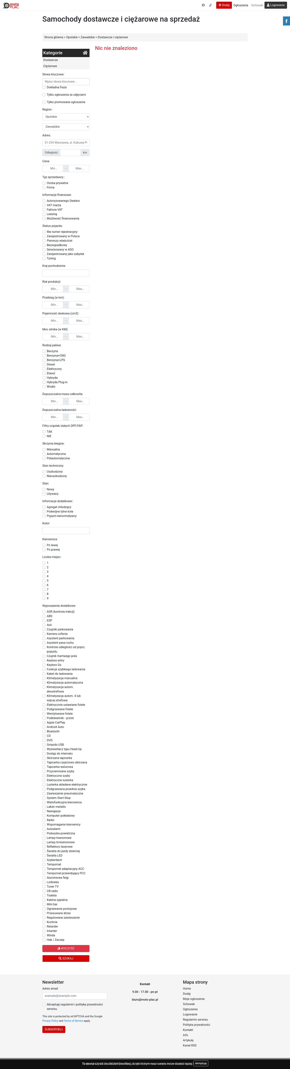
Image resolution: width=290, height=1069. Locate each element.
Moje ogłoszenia (194, 999)
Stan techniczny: (53, 465)
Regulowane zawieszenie (63, 917)
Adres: (46, 135)
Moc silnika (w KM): (55, 329)
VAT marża (54, 205)
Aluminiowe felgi (58, 877)
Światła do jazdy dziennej (63, 851)
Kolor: (46, 523)
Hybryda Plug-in (57, 382)
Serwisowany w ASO (60, 249)
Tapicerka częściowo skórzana (67, 762)
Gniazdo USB (55, 744)
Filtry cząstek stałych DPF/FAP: (62, 426)
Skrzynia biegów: (53, 443)
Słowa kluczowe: (53, 74)
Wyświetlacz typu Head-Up (64, 749)
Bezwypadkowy (57, 245)
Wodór (51, 386)
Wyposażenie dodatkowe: (59, 605)
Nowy (50, 489)
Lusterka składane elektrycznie (67, 784)
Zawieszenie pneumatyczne (65, 793)
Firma (50, 187)
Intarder (52, 931)
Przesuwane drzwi (59, 913)
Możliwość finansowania (63, 218)
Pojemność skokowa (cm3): (60, 313)
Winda (51, 935)
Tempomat (54, 864)
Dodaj (224, 5)
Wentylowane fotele (60, 713)
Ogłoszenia (240, 5)
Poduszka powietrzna (61, 833)
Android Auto (55, 727)
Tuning (51, 258)
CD (49, 736)
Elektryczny (54, 369)
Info (185, 1035)
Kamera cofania (57, 634)
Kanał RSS (189, 1045)
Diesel (51, 364)
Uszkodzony (55, 471)
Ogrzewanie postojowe (62, 908)
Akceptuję (201, 1063)
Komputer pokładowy (61, 815)
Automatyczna (56, 454)
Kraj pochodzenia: (54, 266)
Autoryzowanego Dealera (63, 200)
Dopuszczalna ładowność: (59, 410)
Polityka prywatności (196, 1025)
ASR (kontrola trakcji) (61, 611)
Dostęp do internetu (60, 753)
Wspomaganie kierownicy (63, 824)
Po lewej (52, 545)
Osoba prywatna (57, 183)
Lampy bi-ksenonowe (61, 842)
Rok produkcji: (51, 281)
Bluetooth (53, 731)
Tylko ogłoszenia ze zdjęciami (66, 94)
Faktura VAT (55, 209)
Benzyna (52, 351)
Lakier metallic (56, 806)
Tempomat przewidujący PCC (66, 873)
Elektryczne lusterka (60, 780)
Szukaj (66, 958)
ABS (49, 616)
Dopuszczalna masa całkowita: (62, 394)
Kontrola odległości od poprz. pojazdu (66, 649)
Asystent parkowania (60, 638)
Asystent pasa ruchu (60, 642)
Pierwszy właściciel (59, 240)
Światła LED (55, 855)
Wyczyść (66, 948)
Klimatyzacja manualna (62, 678)
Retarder (52, 926)
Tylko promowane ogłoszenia (66, 102)
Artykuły (188, 1040)
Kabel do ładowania (60, 673)
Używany (52, 494)
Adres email (50, 988)
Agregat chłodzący (59, 507)
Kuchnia (52, 922)
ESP (49, 620)
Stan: (45, 483)
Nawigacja (54, 811)
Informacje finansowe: (57, 195)
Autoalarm (53, 829)
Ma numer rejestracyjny (62, 232)
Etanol (51, 373)
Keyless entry (55, 660)
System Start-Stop (59, 798)
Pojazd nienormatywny (62, 516)
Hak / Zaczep (55, 940)
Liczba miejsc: (51, 557)
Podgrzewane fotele (60, 709)
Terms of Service (73, 1020)
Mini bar (52, 904)
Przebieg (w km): (53, 297)
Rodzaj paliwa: (51, 345)
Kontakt (188, 1030)
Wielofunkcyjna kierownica (64, 802)
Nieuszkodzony (57, 476)
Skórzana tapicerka (59, 758)
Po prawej (53, 549)
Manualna (53, 449)
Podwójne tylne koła (60, 511)
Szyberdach (54, 860)
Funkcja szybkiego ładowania (66, 669)
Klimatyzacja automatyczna (65, 682)
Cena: (46, 161)
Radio (50, 820)
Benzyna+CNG (56, 355)
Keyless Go (54, 665)
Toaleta (52, 895)
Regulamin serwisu (195, 1019)
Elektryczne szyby (58, 775)
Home (187, 988)
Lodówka (53, 882)
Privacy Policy (50, 1020)
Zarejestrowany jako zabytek (65, 254)
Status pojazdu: (52, 226)
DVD (50, 740)
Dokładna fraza (57, 87)
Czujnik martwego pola (62, 656)
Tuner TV (53, 886)
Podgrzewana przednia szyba (66, 789)
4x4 (49, 625)
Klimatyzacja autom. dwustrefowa (60, 689)
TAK (49, 431)
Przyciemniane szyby (60, 771)
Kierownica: (50, 539)
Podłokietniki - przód (60, 718)
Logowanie (276, 5)
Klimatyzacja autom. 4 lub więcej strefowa (64, 698)
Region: (47, 109)
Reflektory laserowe (60, 846)
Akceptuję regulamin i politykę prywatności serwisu (75, 1007)
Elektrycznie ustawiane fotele (66, 705)
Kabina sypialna (57, 900)
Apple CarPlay (56, 722)
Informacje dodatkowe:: (57, 501)
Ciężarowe (50, 66)
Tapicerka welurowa (60, 767)
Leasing (52, 214)
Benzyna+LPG (56, 360)
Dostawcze (50, 60)
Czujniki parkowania (60, 629)
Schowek (257, 5)
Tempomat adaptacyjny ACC (65, 869)
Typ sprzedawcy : (53, 177)
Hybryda (52, 377)
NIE (49, 436)
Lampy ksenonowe (59, 838)
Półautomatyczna (58, 458)
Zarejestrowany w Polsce (63, 236)
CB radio (52, 891)
